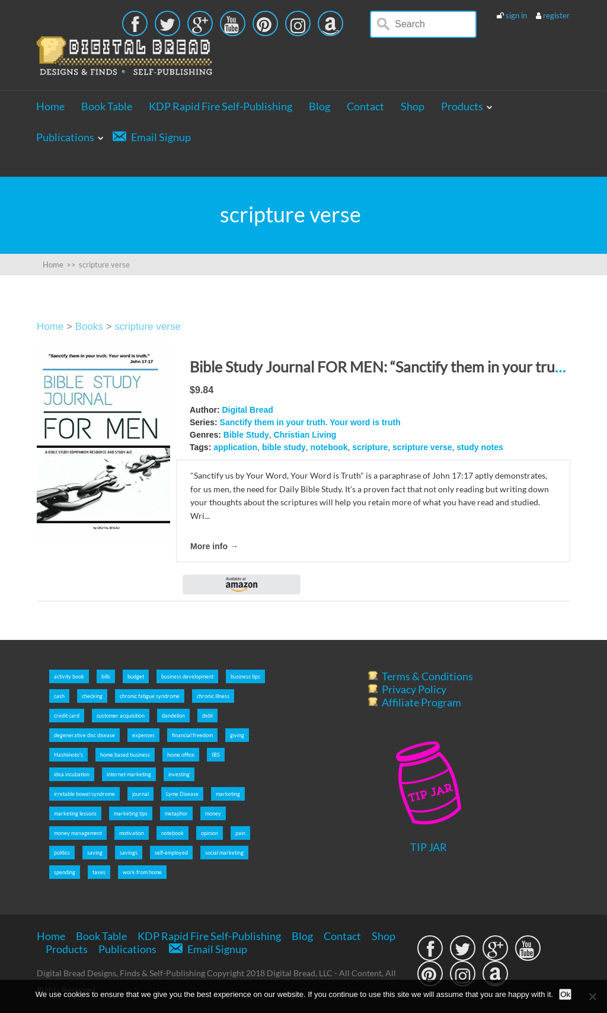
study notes (479, 447)
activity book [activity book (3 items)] (69, 676)
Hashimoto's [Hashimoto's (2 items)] (68, 754)
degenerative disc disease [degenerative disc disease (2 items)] (84, 735)
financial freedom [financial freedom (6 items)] (192, 735)
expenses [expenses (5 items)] (143, 735)
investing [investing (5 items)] (179, 774)
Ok (565, 994)
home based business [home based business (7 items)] (125, 754)
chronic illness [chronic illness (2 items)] (213, 696)
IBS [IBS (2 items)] (216, 754)
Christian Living (305, 434)
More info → (214, 546)
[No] (592, 996)
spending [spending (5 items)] (64, 872)
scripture (370, 447)
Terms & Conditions (427, 676)
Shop (412, 106)
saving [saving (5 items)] (95, 852)
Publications (65, 137)
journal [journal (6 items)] (140, 794)
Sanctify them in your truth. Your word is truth (310, 422)
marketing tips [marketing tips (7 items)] (131, 813)
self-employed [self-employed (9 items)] (171, 852)
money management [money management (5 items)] (78, 833)
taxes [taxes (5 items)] (99, 872)
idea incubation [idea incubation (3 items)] (72, 774)
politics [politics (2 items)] (62, 852)
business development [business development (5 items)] (187, 676)
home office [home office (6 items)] (180, 754)
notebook (329, 447)
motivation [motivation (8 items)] (131, 833)
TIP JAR (428, 846)
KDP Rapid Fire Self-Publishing (220, 106)
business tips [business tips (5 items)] (245, 676)
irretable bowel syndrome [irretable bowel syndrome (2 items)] (84, 794)
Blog (319, 106)
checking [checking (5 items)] (92, 696)
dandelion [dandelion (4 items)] (173, 715)
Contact (365, 106)
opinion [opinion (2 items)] (209, 833)
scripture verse (147, 326)
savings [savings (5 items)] (129, 852)
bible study (284, 447)
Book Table (106, 106)
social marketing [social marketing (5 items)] (224, 852)
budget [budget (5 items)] (135, 676)
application (235, 447)
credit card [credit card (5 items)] (66, 715)
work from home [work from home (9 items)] (142, 872)
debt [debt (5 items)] (207, 715)
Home (50, 106)
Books (89, 326)
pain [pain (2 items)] (240, 833)
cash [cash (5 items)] (59, 696)
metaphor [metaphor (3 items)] (176, 813)
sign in (516, 15)
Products (462, 106)
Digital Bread (247, 410)
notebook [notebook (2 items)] (172, 833)
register (556, 15)
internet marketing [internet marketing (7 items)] (129, 774)
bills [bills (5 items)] (105, 676)
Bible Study (246, 434)
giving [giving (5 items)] (237, 735)
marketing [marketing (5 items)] (228, 794)
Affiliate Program (421, 702)
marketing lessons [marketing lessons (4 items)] (75, 813)
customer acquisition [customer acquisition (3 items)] (121, 715)
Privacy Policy (414, 689)
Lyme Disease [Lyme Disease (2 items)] (182, 794)
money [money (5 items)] (213, 813)
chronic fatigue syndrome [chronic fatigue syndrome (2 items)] (150, 696)
